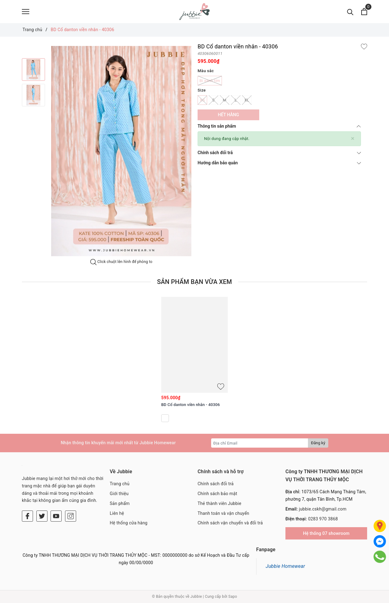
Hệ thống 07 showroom (326, 533)
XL (247, 100)
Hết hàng (228, 114)
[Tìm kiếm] (350, 11)
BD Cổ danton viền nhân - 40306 (190, 404)
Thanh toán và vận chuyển (223, 513)
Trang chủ (119, 483)
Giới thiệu (119, 493)
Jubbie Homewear (285, 566)
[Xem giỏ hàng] (364, 11)
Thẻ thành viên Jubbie (219, 503)
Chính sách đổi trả (279, 152)
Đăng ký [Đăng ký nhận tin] (318, 443)
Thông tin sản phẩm (279, 126)
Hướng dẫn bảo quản (279, 162)
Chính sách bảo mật (217, 493)
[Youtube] (56, 516)
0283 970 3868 (323, 518)
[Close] (353, 139)
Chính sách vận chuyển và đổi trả (230, 522)
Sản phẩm (120, 503)
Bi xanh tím (210, 80)
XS (202, 100)
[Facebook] (27, 516)
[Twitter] (41, 516)
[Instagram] (70, 516)
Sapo (232, 596)
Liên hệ (117, 513)
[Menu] (25, 11)
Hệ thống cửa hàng (128, 522)
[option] (33, 69)
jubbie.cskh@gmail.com (322, 509)
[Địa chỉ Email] (259, 443)
